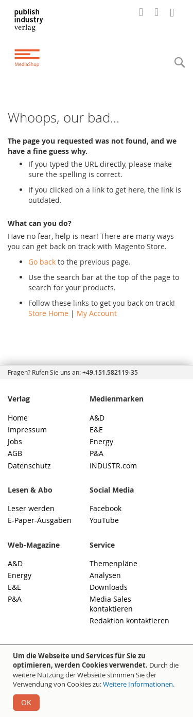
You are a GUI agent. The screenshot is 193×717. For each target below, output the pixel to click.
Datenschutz (29, 465)
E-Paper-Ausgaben (40, 520)
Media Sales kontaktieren (111, 603)
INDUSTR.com (113, 465)
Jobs (15, 441)
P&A (96, 453)
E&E (96, 429)
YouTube (104, 520)
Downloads (109, 587)
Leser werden (31, 508)
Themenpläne (113, 563)
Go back (42, 262)
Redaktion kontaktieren (129, 620)
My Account (97, 313)
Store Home (48, 313)
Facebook (105, 508)
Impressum (27, 429)
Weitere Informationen (138, 684)
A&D (97, 418)
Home (18, 418)
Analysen (105, 575)
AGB (15, 453)
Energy (101, 441)
